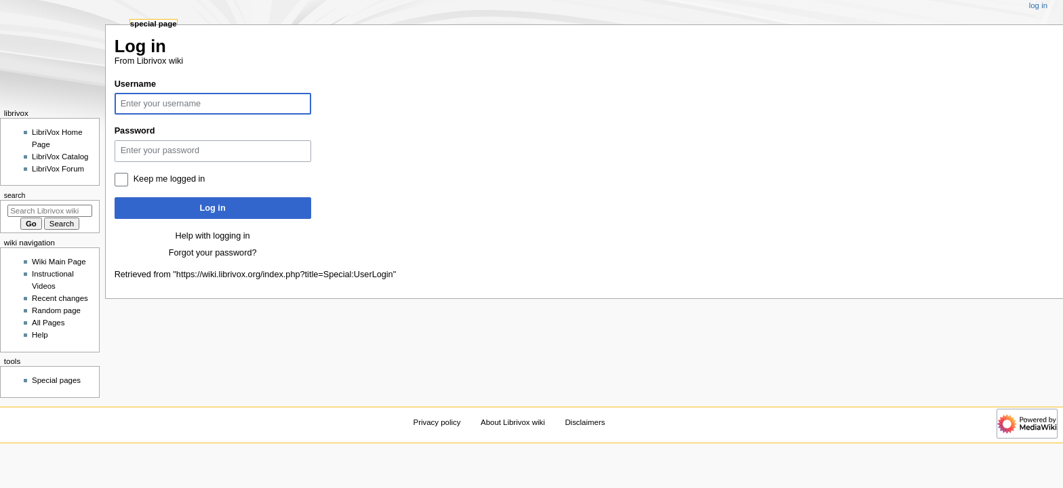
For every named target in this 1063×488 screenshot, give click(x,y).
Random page (56, 310)
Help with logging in (213, 236)
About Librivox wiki (513, 422)
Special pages (56, 380)
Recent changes (60, 298)
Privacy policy (437, 422)
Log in (213, 208)
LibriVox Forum (58, 169)
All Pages (48, 323)
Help (40, 335)
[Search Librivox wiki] (49, 211)
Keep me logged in (169, 179)
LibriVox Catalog (60, 156)
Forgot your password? (213, 253)
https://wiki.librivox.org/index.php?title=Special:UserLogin (284, 274)
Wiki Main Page (59, 262)
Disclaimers (585, 422)
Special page (153, 24)
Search (15, 195)
